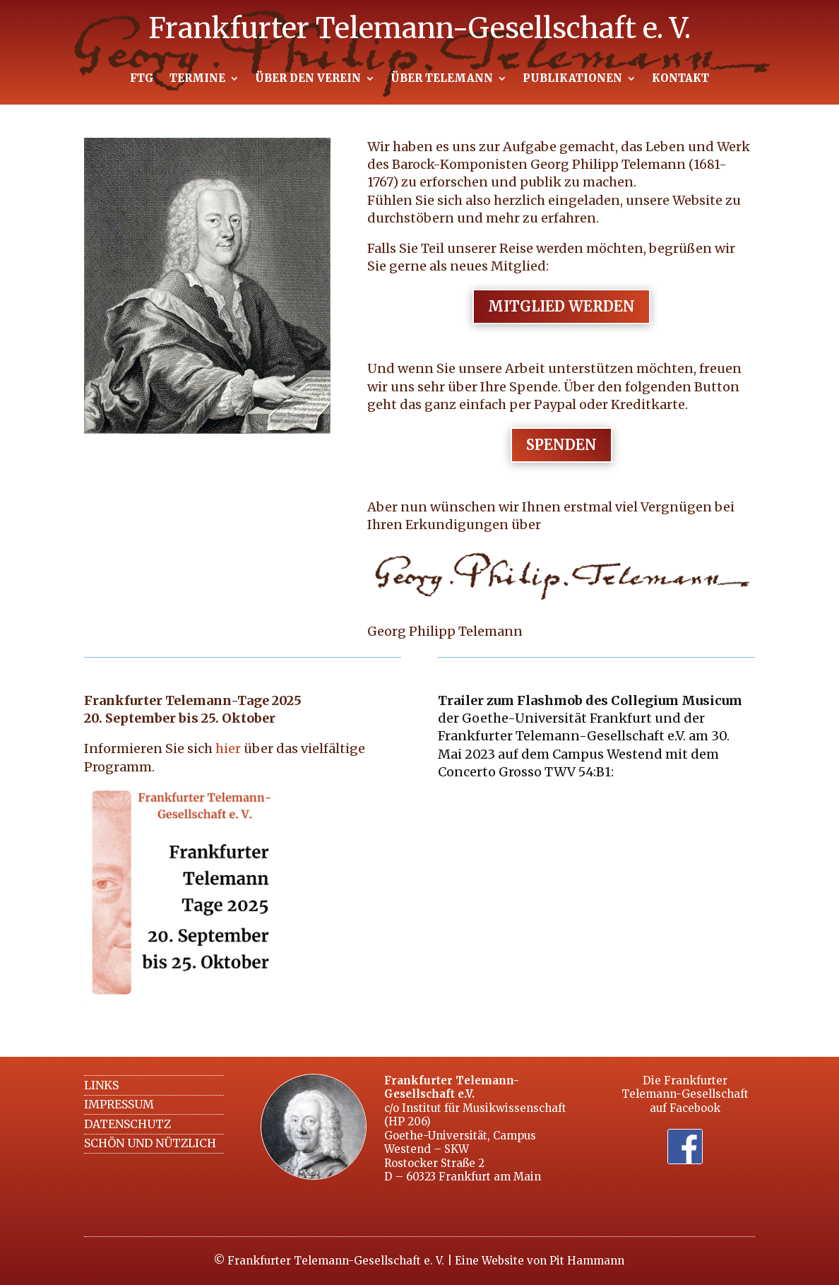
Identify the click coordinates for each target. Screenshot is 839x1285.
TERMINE (197, 79)
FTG (142, 79)
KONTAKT (680, 79)
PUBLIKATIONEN (572, 79)
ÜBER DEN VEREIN (308, 79)
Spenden (561, 445)
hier (228, 748)
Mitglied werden (561, 306)
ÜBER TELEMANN (442, 79)
